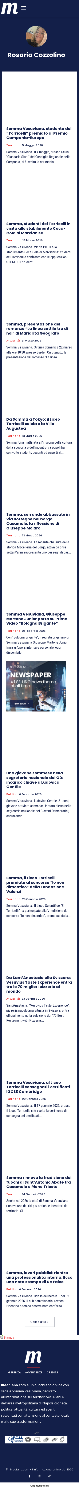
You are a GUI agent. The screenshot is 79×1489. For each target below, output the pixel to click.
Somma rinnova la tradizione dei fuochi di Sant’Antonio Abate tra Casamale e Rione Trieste (38, 1182)
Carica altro (39, 1322)
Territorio (13, 145)
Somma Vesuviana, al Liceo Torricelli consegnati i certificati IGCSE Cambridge (38, 1087)
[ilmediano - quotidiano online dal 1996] (9, 8)
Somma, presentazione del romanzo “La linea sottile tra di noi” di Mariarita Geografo (37, 328)
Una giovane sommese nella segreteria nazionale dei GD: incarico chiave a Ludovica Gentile (34, 779)
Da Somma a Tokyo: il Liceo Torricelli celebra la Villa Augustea (33, 424)
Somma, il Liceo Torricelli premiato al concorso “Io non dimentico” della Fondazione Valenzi (35, 884)
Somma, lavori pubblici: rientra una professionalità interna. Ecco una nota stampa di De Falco (39, 1277)
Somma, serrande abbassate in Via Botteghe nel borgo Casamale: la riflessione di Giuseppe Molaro (38, 521)
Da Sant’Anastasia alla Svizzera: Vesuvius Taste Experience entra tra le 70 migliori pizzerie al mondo (39, 984)
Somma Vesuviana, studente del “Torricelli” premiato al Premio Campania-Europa (38, 133)
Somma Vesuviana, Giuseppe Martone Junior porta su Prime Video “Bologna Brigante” (36, 619)
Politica (11, 794)
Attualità (13, 340)
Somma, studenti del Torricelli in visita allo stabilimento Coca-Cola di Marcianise (38, 228)
